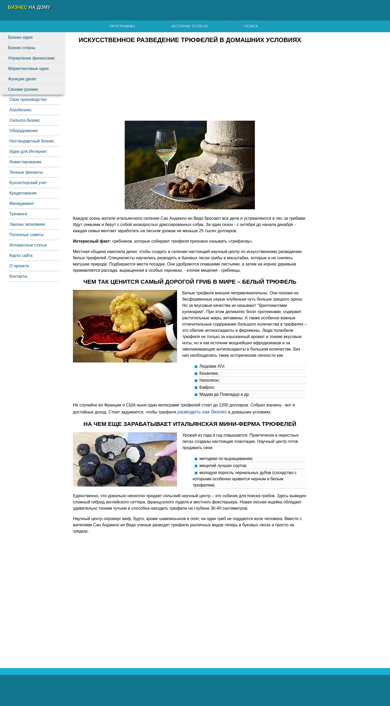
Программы (122, 26)
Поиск (251, 26)
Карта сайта (21, 255)
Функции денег (22, 79)
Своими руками (23, 89)
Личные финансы (26, 172)
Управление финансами (31, 58)
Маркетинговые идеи (28, 68)
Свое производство (28, 99)
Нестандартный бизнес (31, 141)
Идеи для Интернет (28, 151)
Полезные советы (26, 234)
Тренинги (18, 214)
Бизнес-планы (21, 48)
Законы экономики (27, 224)
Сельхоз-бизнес (24, 120)
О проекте (19, 266)
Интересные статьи (28, 245)
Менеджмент (21, 203)
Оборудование (23, 130)
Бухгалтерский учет (28, 182)
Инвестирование (25, 162)
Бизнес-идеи (20, 37)
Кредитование (23, 193)
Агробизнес (20, 110)
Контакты (18, 276)
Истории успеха (189, 26)
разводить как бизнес (202, 411)
